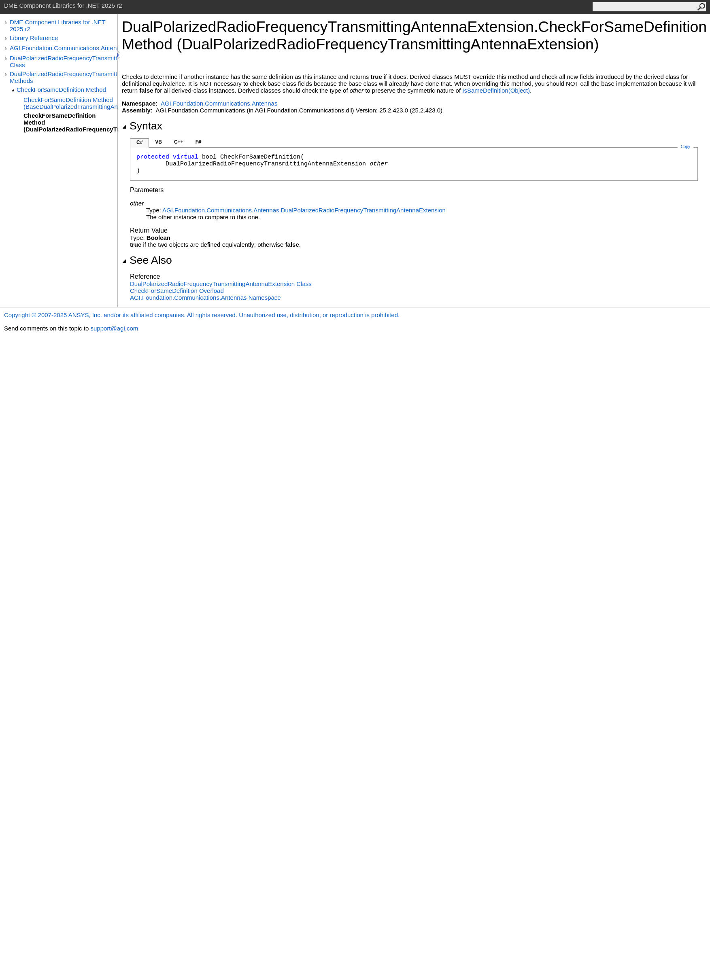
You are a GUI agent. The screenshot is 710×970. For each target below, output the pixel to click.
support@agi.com (114, 328)
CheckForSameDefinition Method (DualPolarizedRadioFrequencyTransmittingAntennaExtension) (70, 122)
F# (198, 142)
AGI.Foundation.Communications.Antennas (63, 47)
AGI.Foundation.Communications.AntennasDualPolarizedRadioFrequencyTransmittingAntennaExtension (304, 210)
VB (158, 142)
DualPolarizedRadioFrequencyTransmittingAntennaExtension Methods (63, 77)
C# (139, 142)
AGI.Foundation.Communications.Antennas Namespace (205, 297)
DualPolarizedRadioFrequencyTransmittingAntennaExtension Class (63, 61)
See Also (147, 260)
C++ (178, 142)
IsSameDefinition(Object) (496, 90)
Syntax (142, 126)
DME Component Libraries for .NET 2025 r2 (57, 25)
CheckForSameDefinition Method (61, 89)
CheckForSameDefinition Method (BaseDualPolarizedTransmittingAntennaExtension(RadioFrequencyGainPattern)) (70, 103)
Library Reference (34, 37)
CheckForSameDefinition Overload (177, 290)
